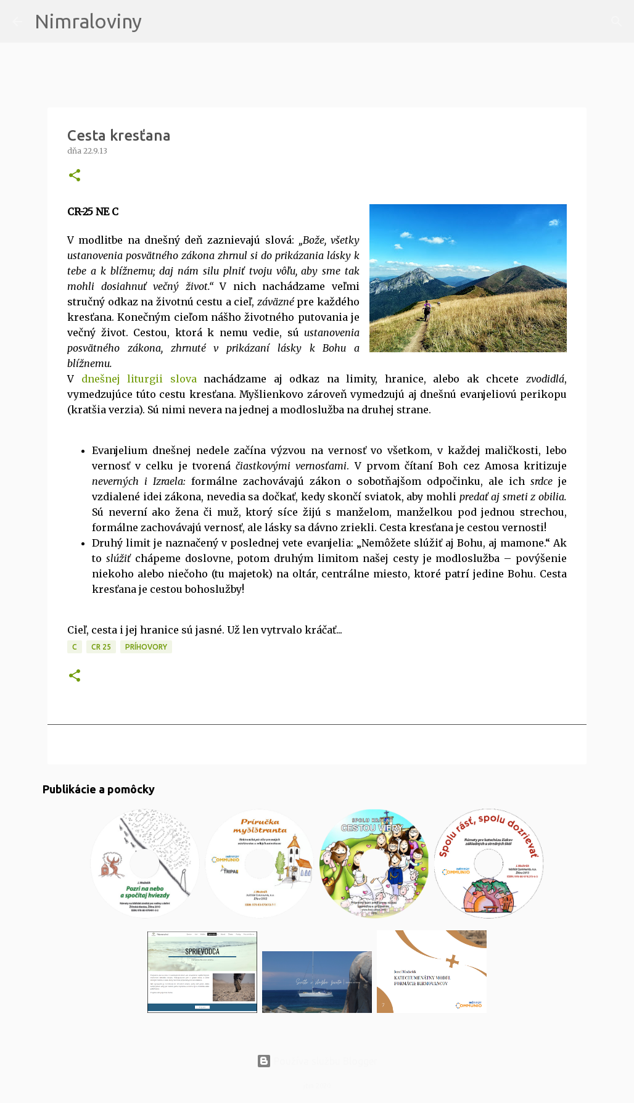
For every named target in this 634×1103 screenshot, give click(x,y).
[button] (74, 176)
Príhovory (146, 647)
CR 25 (101, 647)
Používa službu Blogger (317, 1061)
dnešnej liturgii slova (139, 379)
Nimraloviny (88, 21)
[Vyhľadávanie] (159, 21)
